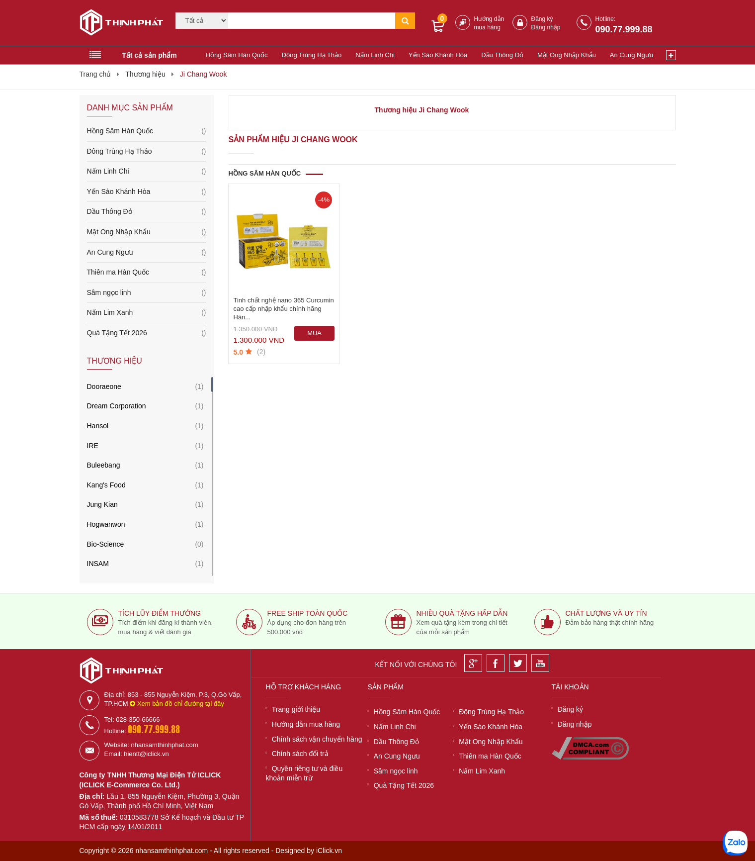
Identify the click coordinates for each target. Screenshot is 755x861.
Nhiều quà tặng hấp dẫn (462, 613)
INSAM (98, 564)
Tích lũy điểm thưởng (159, 613)
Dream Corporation (116, 406)
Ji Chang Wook (203, 74)
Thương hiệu (145, 74)
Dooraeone (104, 386)
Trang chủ (95, 74)
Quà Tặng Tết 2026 (146, 333)
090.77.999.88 (624, 29)
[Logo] (118, 24)
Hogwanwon (106, 524)
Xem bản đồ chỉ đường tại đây (177, 703)
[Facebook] (495, 663)
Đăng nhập (546, 27)
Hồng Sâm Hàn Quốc (237, 55)
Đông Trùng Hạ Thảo (312, 55)
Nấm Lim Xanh (146, 313)
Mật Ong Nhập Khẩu (566, 55)
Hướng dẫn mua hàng (306, 724)
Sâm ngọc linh (146, 293)
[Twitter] (518, 663)
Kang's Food (106, 485)
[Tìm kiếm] (311, 20)
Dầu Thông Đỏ (502, 55)
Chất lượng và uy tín (606, 613)
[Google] (473, 663)
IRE (92, 446)
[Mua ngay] (314, 333)
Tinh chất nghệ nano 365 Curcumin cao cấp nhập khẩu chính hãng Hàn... (284, 308)
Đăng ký (542, 18)
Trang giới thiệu (296, 709)
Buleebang (103, 465)
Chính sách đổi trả (300, 754)
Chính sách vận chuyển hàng (317, 739)
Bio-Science (105, 544)
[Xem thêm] (671, 55)
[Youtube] (540, 663)
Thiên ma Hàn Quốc (146, 273)
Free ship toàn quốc (307, 613)
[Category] (201, 20)
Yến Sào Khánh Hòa (438, 55)
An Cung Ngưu (631, 55)
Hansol (98, 426)
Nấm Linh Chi (375, 55)
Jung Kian (102, 504)
